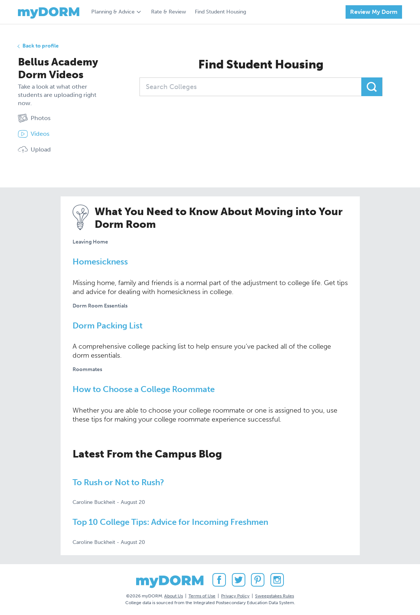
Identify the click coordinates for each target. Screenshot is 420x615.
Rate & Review (168, 12)
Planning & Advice (113, 12)
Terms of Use (201, 596)
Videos (33, 134)
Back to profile (40, 46)
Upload (34, 149)
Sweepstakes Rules (274, 596)
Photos (34, 118)
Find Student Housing (220, 12)
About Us (173, 596)
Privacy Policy (235, 596)
